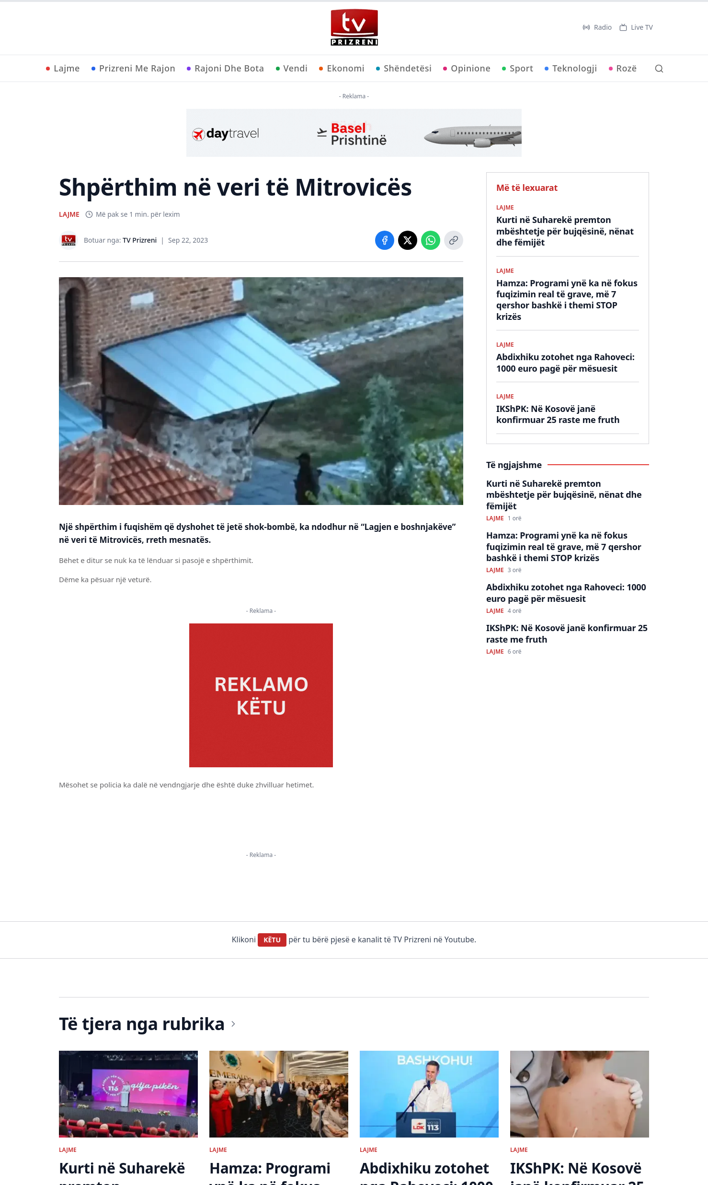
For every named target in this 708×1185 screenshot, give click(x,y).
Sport (517, 68)
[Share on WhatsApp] (430, 240)
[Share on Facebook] (384, 240)
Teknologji (571, 68)
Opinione (467, 68)
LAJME (69, 214)
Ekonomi (342, 68)
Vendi (292, 68)
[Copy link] (453, 240)
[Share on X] (407, 240)
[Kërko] (659, 68)
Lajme (63, 68)
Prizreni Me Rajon (133, 68)
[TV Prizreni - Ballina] (354, 27)
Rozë (623, 68)
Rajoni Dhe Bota (225, 68)
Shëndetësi (404, 68)
